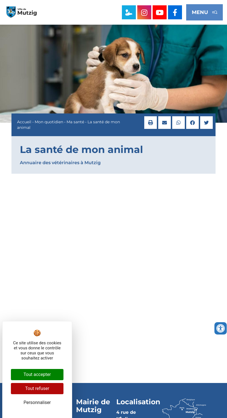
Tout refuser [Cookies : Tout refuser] (37, 388)
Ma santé (75, 122)
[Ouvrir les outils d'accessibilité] (220, 328)
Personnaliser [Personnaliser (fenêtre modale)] (37, 402)
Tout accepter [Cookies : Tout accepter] (37, 374)
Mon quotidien (49, 122)
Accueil (24, 122)
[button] (150, 122)
